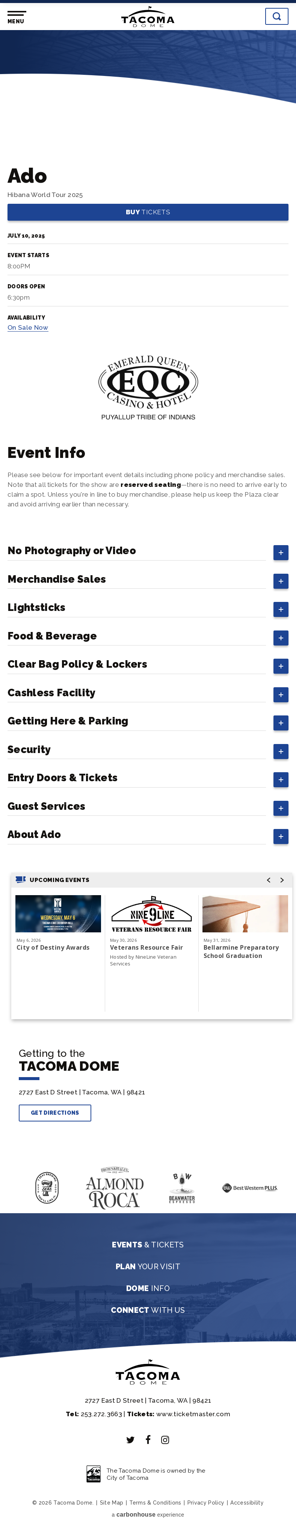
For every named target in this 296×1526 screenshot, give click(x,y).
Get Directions (55, 1113)
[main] (148, 536)
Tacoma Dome (148, 16)
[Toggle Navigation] (16, 17)
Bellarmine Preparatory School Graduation (241, 951)
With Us (148, 1310)
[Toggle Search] (276, 16)
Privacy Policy (206, 1503)
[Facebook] (148, 1440)
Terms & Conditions (155, 1503)
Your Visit (148, 1266)
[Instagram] (165, 1440)
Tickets (148, 212)
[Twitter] (131, 1440)
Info (148, 1288)
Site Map (112, 1503)
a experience (148, 1514)
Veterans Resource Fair (146, 947)
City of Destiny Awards (53, 947)
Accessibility (246, 1503)
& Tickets (148, 1244)
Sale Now (28, 327)
